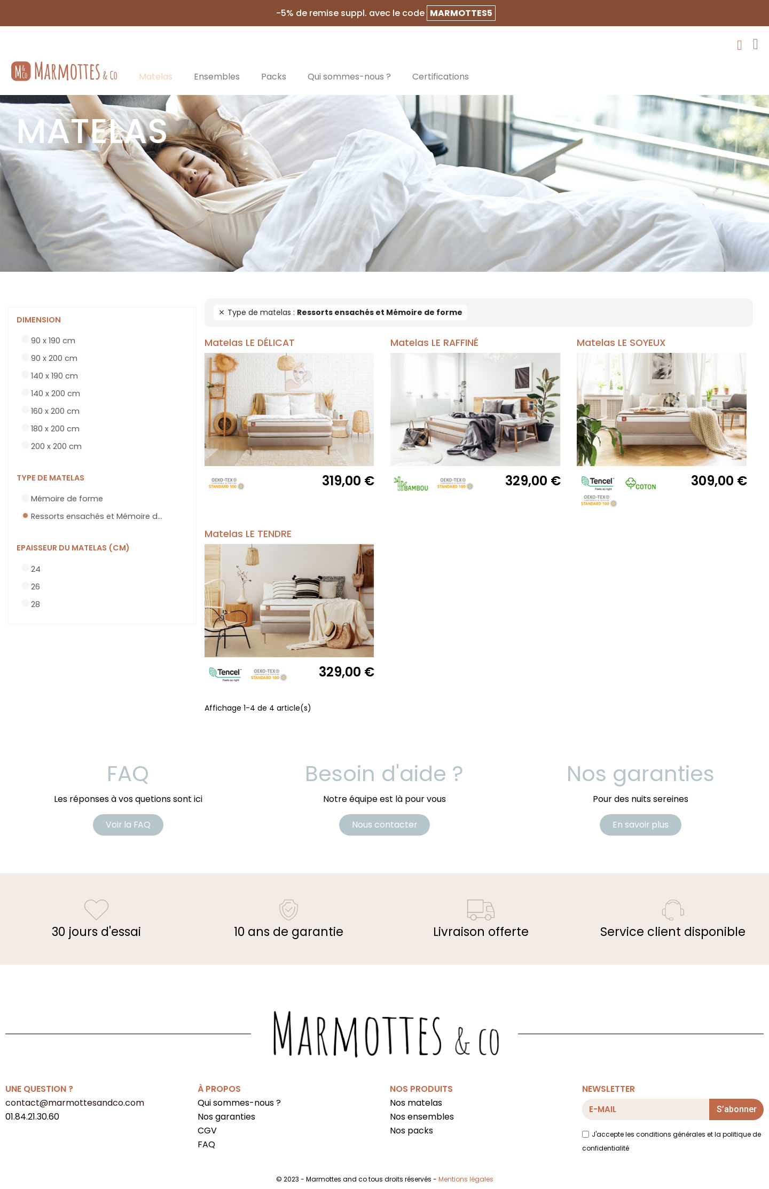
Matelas (155, 76)
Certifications (440, 76)
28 (35, 604)
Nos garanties (226, 1118)
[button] (128, 825)
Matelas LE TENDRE (248, 533)
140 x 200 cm (55, 393)
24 (36, 569)
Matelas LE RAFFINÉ (434, 342)
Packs (273, 76)
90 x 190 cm (53, 340)
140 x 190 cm (54, 376)
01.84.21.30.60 (32, 1118)
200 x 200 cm (56, 446)
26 (35, 586)
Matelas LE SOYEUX (621, 342)
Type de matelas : (340, 312)
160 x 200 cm (55, 411)
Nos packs (411, 1131)
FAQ (206, 1145)
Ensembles (217, 76)
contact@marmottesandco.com (74, 1104)
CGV (207, 1131)
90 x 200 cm (54, 358)
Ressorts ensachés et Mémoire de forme (99, 516)
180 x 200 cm (55, 428)
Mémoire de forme (67, 498)
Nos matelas (416, 1104)
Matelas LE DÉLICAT (250, 342)
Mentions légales (465, 1180)
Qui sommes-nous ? (349, 76)
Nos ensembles (422, 1118)
